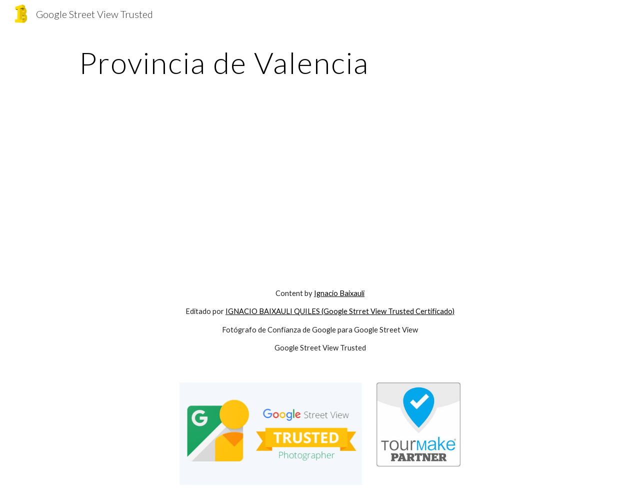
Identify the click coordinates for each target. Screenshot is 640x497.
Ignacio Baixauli (339, 293)
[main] (224, 62)
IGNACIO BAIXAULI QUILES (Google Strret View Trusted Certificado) (340, 311)
